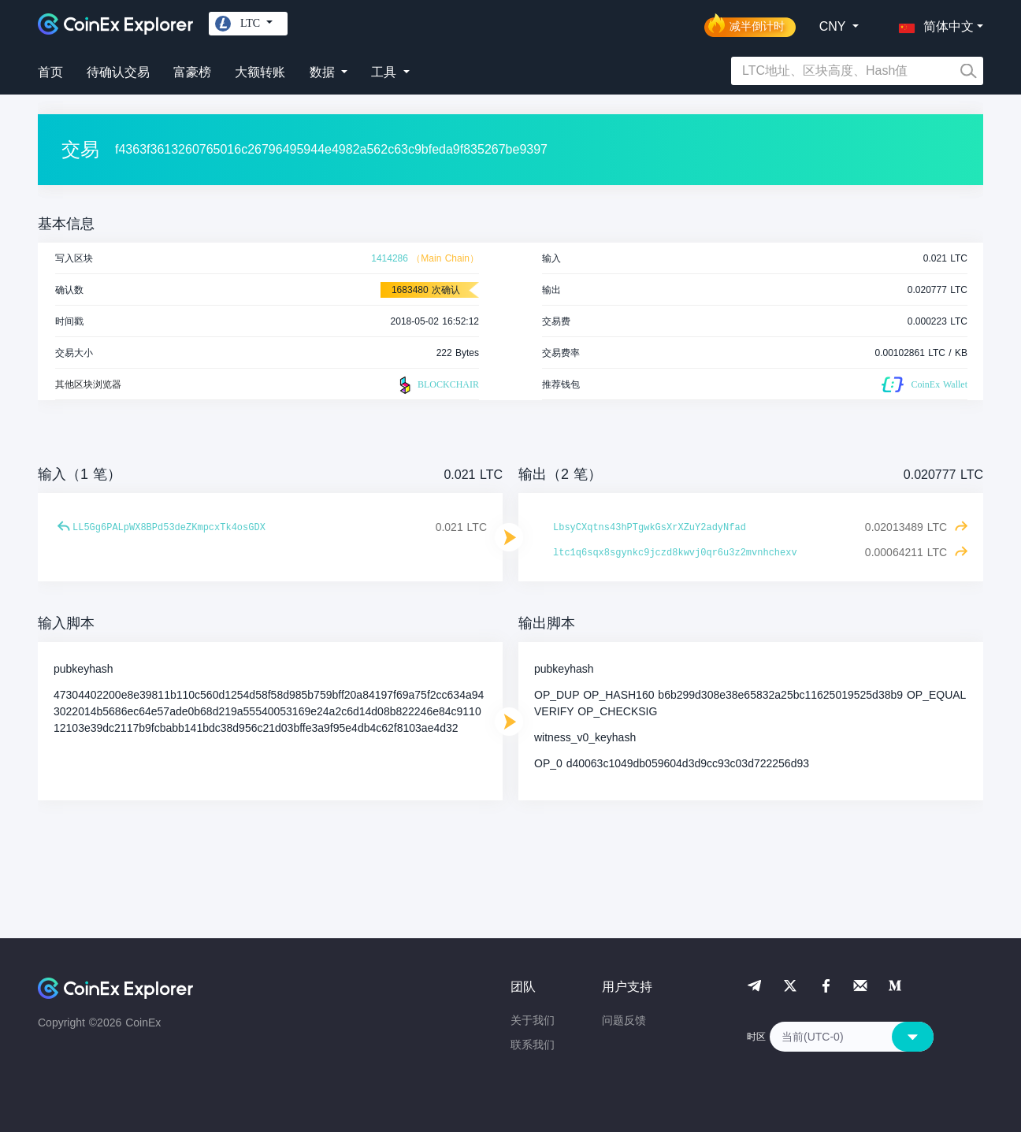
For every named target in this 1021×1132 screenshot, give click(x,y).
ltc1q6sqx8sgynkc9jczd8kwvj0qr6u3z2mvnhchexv (675, 553)
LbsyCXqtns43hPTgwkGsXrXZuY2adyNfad (649, 527)
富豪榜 (192, 72)
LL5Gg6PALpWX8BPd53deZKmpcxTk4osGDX (168, 527)
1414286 (389, 258)
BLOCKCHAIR (437, 385)
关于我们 (532, 1020)
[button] (932, 23)
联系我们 (532, 1044)
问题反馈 (624, 1020)
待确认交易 (118, 72)
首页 (50, 72)
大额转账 (260, 72)
